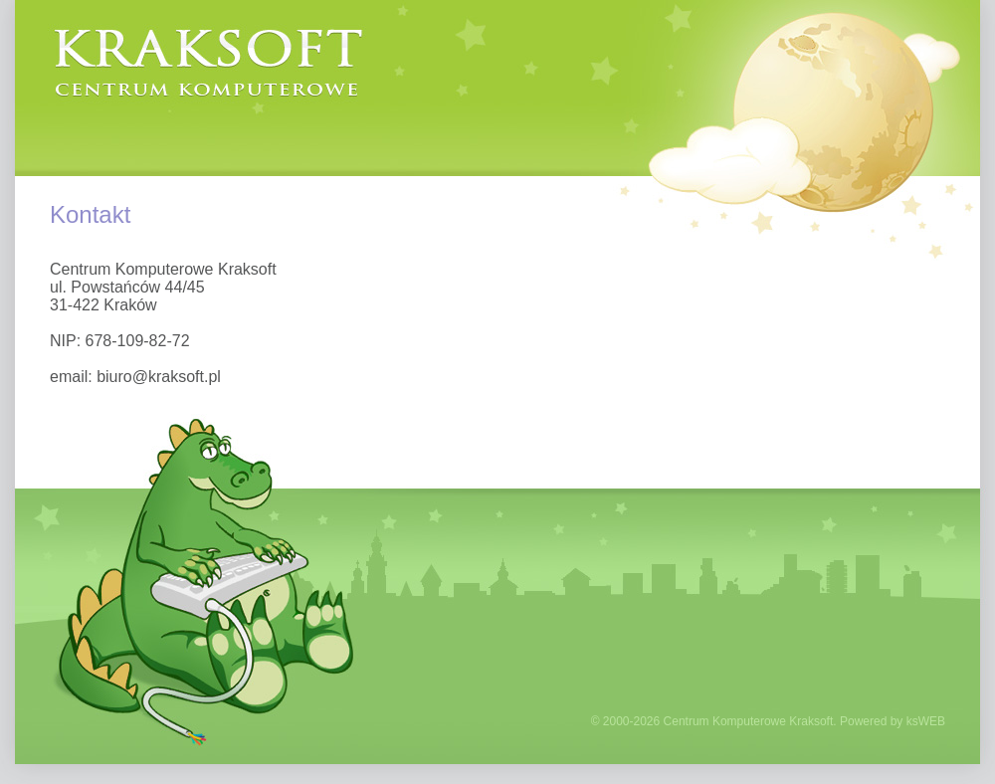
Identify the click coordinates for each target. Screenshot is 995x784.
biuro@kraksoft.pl (159, 376)
